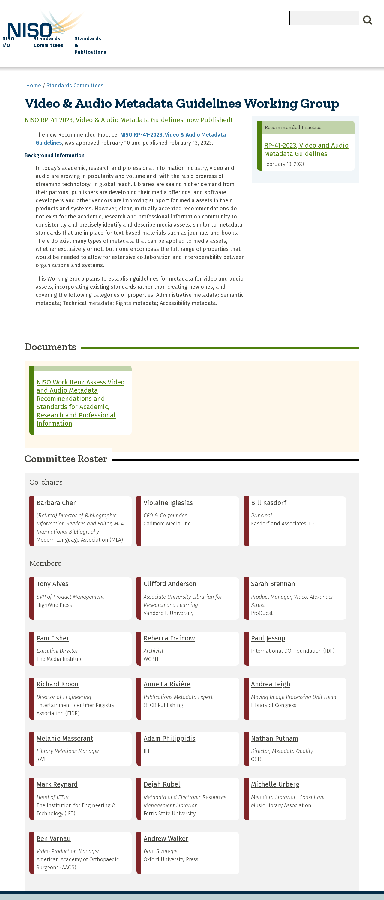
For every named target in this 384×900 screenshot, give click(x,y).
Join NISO (176, 36)
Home (111, 36)
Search (368, 20)
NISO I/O (259, 36)
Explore (205, 36)
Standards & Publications (344, 39)
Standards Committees (293, 39)
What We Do (141, 36)
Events (232, 36)
